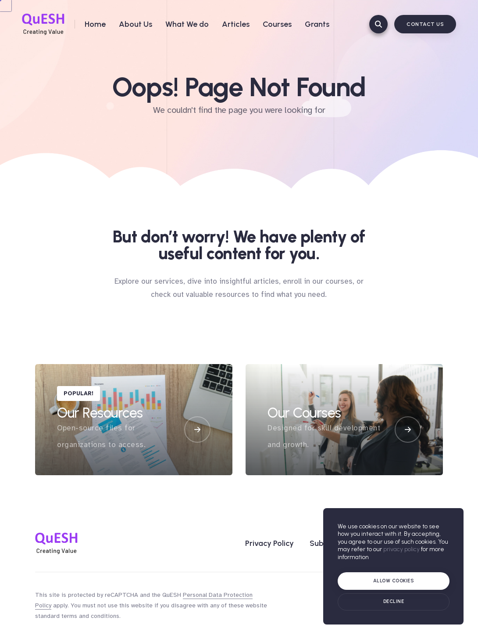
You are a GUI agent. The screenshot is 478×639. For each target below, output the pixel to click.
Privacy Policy (269, 543)
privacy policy (401, 549)
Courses (277, 24)
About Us (135, 24)
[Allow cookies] (393, 581)
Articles (236, 24)
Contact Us (425, 24)
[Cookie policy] (393, 601)
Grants (317, 24)
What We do (187, 24)
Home (95, 24)
